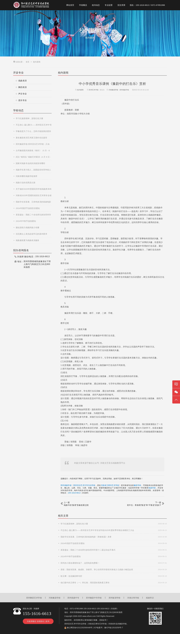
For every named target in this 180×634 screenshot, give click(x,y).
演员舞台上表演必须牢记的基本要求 (31, 234)
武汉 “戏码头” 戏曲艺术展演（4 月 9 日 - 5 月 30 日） (33, 158)
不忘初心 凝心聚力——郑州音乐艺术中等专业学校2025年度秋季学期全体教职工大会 (34, 126)
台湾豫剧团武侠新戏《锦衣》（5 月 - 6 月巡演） (33, 151)
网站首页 (70, 5)
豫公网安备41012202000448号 (79, 628)
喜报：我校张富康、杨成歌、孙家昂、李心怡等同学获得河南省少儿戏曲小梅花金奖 (114, 569)
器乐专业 (21, 100)
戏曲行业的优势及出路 (25, 182)
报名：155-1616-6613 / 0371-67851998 (147, 5)
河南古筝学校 (133, 598)
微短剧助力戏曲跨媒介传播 (27, 227)
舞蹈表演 (21, 87)
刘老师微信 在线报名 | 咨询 (38, 621)
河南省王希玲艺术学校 (110, 485)
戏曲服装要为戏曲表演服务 (27, 240)
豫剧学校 (137, 485)
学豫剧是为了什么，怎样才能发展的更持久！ (33, 132)
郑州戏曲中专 (73, 598)
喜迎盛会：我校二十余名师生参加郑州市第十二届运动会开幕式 (33, 216)
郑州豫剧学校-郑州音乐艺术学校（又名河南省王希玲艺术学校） (33, 145)
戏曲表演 (21, 81)
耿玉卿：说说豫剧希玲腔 (114, 576)
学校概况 (83, 5)
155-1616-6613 (74, 493)
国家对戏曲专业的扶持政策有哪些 (30, 163)
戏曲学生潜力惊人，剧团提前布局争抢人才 (33, 171)
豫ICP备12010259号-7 (113, 628)
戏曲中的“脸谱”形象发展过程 (76, 505)
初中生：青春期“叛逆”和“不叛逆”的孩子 (144, 505)
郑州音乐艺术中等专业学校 (84, 485)
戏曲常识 (150, 598)
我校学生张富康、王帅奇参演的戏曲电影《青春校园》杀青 (33, 203)
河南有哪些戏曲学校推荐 (26, 176)
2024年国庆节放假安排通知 (28, 208)
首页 (27, 62)
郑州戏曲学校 (124, 90)
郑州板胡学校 (114, 598)
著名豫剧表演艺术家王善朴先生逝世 (31, 138)
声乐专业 (21, 94)
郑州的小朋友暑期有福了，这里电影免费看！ (114, 563)
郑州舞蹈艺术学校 (34, 598)
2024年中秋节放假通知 (26, 221)
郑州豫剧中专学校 (94, 598)
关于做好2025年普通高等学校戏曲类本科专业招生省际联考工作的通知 (33, 190)
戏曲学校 (152, 488)
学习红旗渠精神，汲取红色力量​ (29, 118)
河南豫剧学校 (113, 90)
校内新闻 (79, 90)
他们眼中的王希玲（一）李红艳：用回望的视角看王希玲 (114, 582)
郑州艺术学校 (93, 90)
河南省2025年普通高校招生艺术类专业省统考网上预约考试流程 (33, 196)
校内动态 (96, 5)
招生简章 (121, 5)
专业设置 (109, 5)
